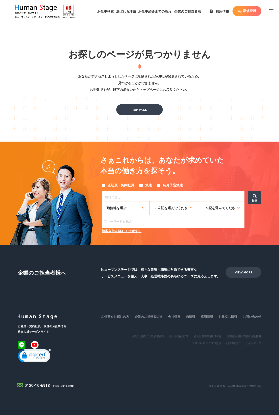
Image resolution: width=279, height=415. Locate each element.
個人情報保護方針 (179, 336)
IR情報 (190, 316)
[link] (34, 356)
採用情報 (222, 11)
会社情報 (174, 316)
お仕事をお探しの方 (115, 316)
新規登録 (249, 11)
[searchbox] (174, 197)
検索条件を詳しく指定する (121, 231)
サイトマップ (253, 343)
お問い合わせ (252, 316)
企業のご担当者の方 (149, 316)
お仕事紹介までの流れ (154, 11)
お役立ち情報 (228, 316)
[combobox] (173, 196)
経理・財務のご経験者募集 (148, 336)
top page (139, 110)
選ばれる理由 (126, 11)
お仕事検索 (105, 11)
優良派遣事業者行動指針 (208, 336)
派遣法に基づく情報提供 (206, 343)
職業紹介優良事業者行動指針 (244, 336)
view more (243, 272)
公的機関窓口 (233, 343)
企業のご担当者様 (187, 11)
